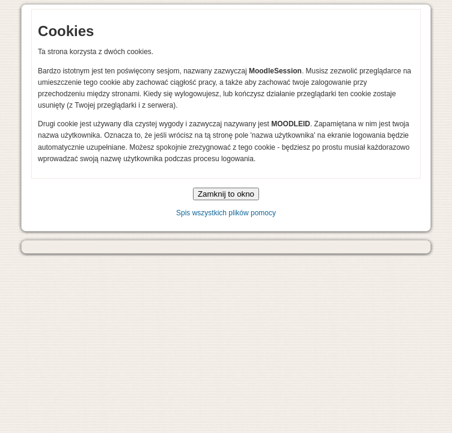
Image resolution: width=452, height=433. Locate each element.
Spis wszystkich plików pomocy (226, 213)
